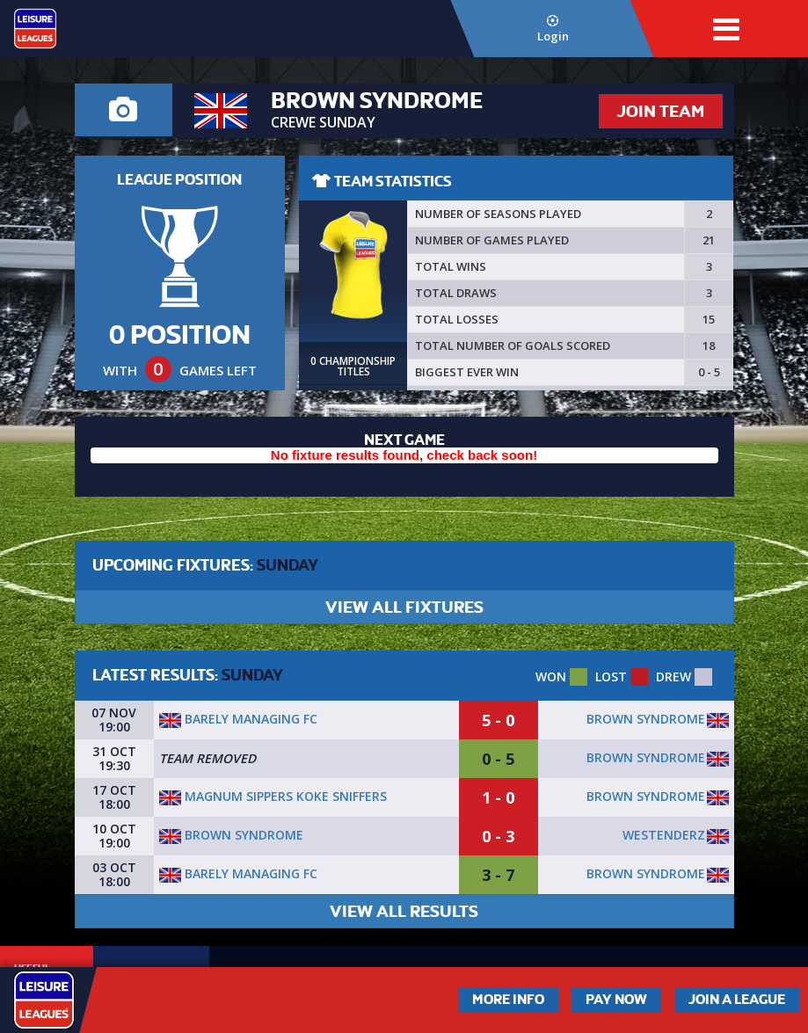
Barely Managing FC (238, 718)
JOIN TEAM (660, 111)
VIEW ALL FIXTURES (404, 607)
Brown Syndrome (645, 718)
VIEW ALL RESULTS (404, 911)
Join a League (736, 1000)
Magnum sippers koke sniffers (273, 796)
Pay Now (616, 1000)
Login (553, 29)
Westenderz (663, 834)
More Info (508, 1000)
